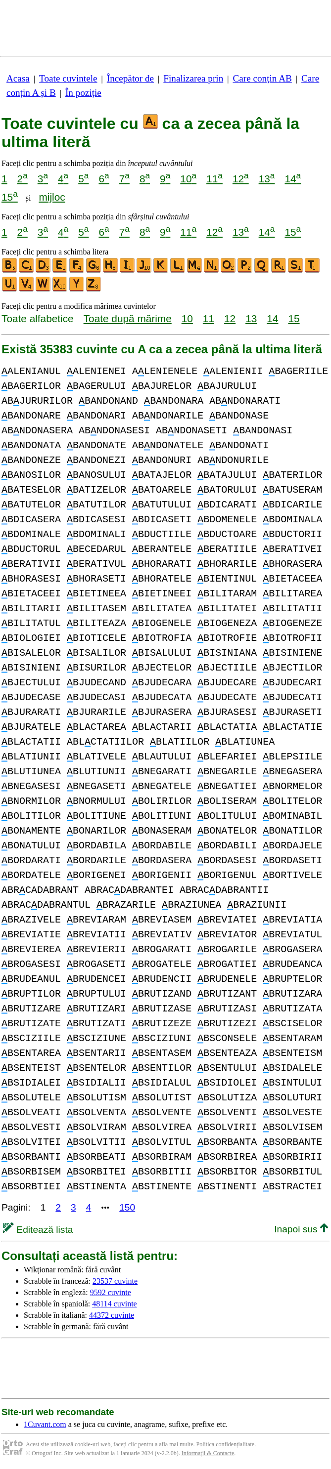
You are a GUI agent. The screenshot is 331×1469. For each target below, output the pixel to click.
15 (9, 197)
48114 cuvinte (114, 1304)
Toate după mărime (128, 318)
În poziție (83, 92)
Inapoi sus (301, 1229)
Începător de (130, 78)
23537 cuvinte (115, 1281)
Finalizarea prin (193, 78)
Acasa (18, 78)
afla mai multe (176, 1444)
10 (188, 178)
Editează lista (38, 1229)
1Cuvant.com (45, 1424)
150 (127, 1207)
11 (214, 178)
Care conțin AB (262, 78)
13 (267, 178)
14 (292, 178)
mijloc (52, 197)
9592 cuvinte (110, 1292)
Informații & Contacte (208, 1453)
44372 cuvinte (111, 1315)
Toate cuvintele (68, 78)
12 (241, 178)
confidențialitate (235, 1444)
